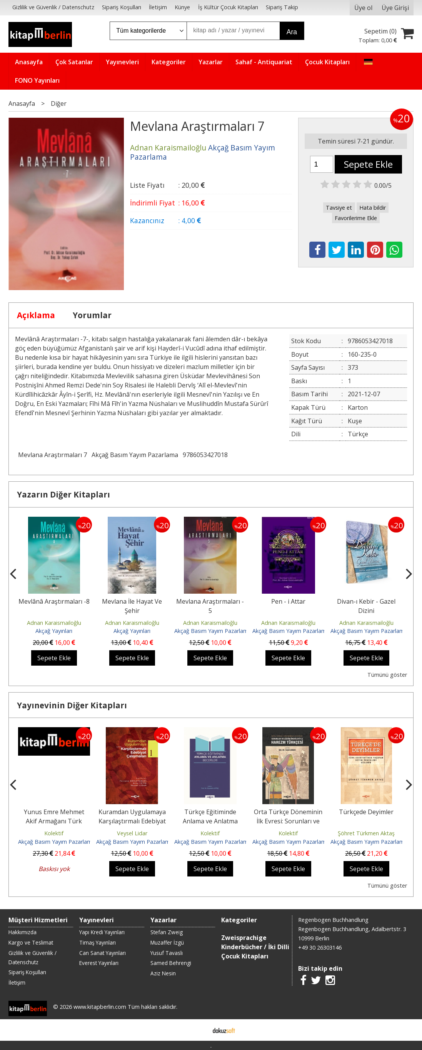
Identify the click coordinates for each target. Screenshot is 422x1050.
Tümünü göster (387, 674)
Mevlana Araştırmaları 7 (52, 455)
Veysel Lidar (132, 833)
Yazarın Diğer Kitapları (63, 494)
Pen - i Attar (288, 601)
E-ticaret (199, 1030)
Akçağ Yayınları (53, 630)
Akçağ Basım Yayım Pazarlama (135, 455)
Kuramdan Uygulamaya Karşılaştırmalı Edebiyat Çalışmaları (132, 821)
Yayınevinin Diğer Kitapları (72, 705)
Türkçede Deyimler (366, 812)
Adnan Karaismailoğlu (54, 622)
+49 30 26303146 (320, 947)
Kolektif (53, 833)
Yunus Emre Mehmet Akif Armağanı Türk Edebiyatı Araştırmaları (54, 821)
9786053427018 (205, 455)
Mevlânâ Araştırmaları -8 (54, 601)
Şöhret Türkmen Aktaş (366, 833)
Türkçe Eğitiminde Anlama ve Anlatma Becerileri (210, 821)
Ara (292, 32)
